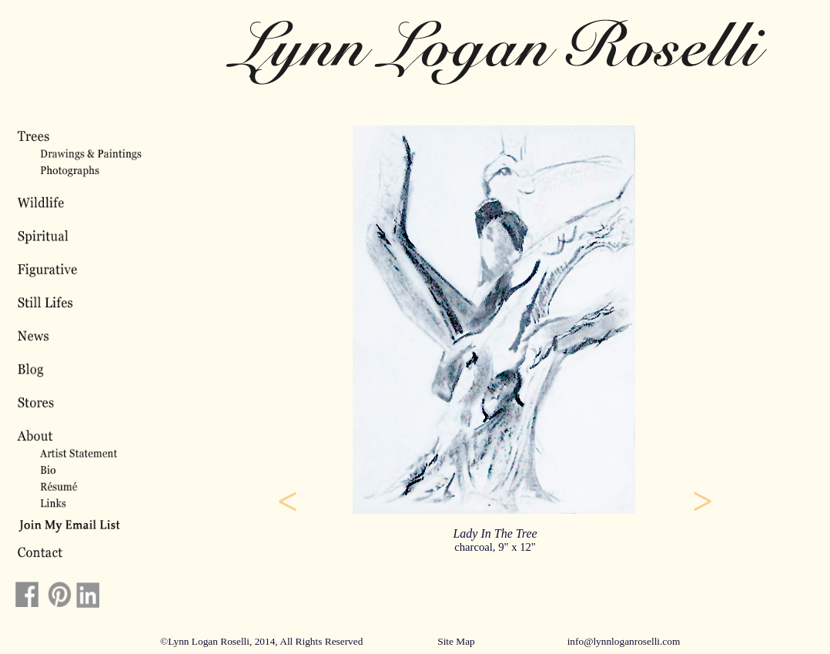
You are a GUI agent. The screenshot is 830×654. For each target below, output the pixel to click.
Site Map (456, 641)
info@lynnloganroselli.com (624, 641)
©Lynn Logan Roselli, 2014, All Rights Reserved (261, 641)
